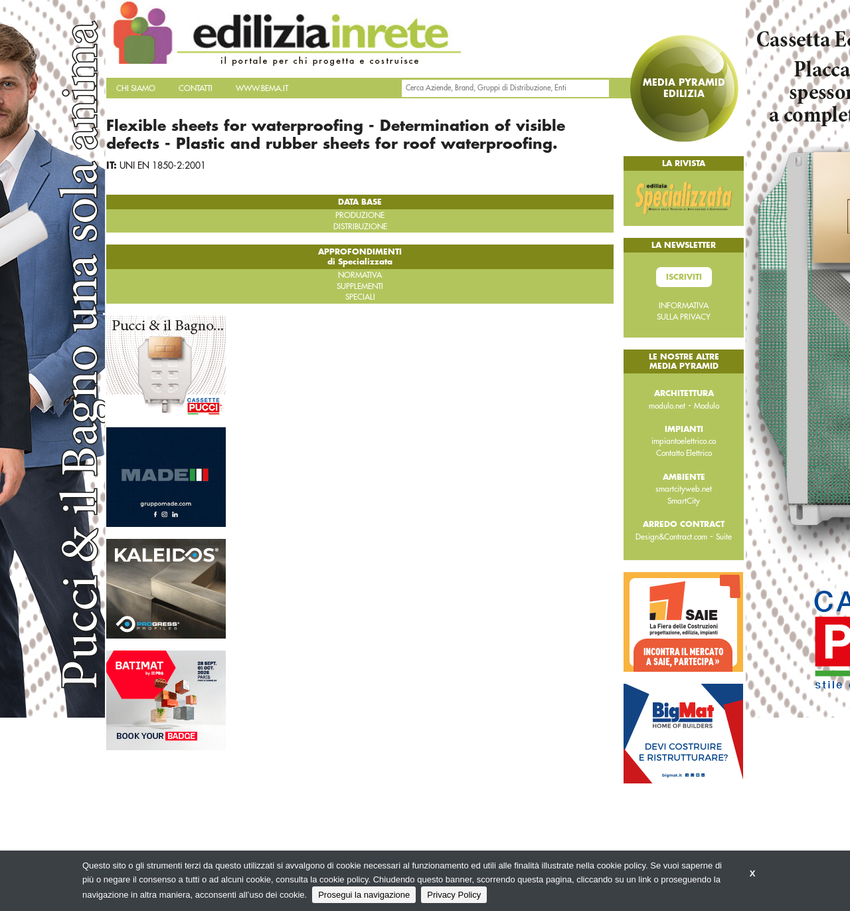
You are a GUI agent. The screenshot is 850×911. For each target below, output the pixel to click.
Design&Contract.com (671, 537)
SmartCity (683, 501)
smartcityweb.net (683, 489)
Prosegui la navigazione (364, 895)
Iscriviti (684, 277)
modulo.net (667, 406)
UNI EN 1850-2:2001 (163, 165)
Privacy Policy (454, 895)
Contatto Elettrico (684, 453)
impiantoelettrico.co (683, 441)
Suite (724, 537)
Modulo (706, 406)
